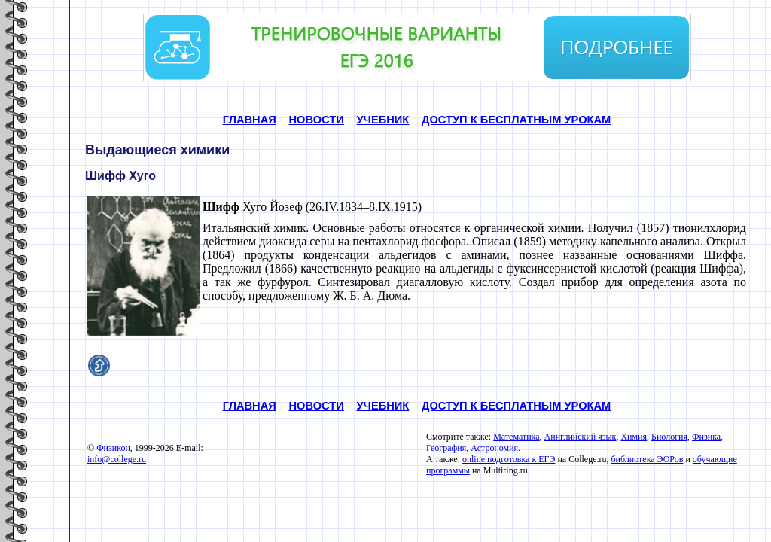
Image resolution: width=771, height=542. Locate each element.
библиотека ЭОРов (647, 459)
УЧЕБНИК (382, 120)
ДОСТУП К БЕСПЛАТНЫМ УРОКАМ (516, 120)
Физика (706, 436)
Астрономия (494, 448)
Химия (633, 436)
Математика (516, 436)
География (446, 448)
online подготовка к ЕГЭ (508, 459)
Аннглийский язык (580, 436)
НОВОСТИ (316, 120)
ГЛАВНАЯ (249, 120)
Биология (669, 436)
